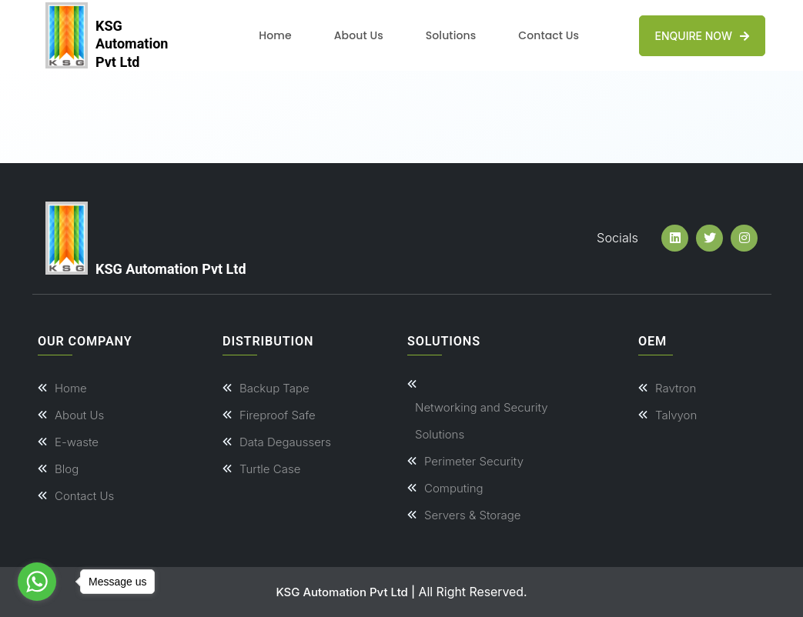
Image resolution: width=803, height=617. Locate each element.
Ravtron (675, 388)
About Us (358, 35)
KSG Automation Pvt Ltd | (345, 592)
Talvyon (676, 415)
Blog (67, 469)
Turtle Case (269, 469)
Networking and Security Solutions (481, 421)
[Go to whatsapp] (37, 581)
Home (275, 35)
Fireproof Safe (277, 415)
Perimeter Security (474, 461)
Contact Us (548, 35)
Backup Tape (274, 388)
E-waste (77, 442)
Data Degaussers (285, 442)
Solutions (451, 35)
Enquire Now (702, 35)
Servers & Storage (472, 515)
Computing (453, 488)
